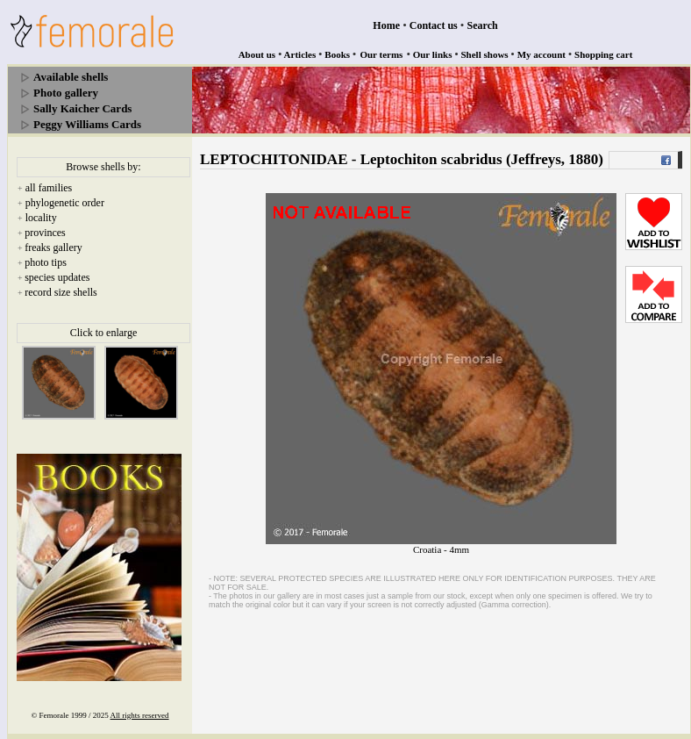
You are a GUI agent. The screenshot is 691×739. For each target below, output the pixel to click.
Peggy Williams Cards (87, 124)
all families (49, 188)
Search (482, 25)
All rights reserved (139, 715)
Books (337, 54)
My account (541, 54)
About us (257, 54)
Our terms (381, 54)
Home (386, 25)
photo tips (46, 262)
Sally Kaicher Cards (82, 108)
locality (41, 218)
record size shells (61, 292)
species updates (57, 277)
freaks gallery (53, 247)
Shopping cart (603, 54)
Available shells (70, 76)
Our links (432, 54)
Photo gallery (65, 92)
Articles (300, 54)
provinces (45, 232)
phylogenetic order (64, 203)
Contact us (434, 25)
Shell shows (485, 54)
